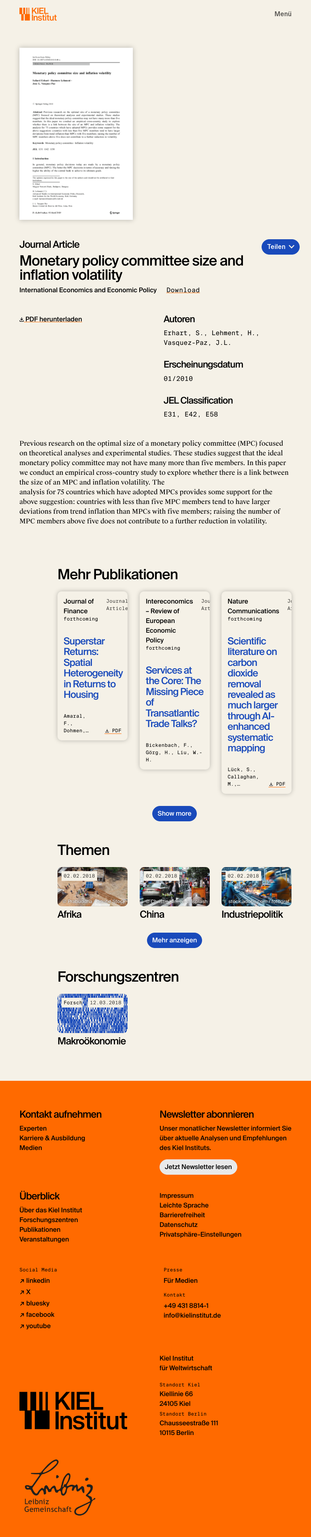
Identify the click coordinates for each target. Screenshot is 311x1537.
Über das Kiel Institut (50, 1210)
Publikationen (39, 1229)
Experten (33, 1128)
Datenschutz (179, 1224)
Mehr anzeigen (174, 940)
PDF (112, 730)
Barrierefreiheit (182, 1215)
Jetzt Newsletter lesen (198, 1167)
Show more (174, 813)
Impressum (177, 1195)
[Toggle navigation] (283, 14)
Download (183, 290)
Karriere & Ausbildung (52, 1138)
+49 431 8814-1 (186, 1305)
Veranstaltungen (44, 1239)
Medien (30, 1148)
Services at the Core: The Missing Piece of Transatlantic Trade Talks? (175, 697)
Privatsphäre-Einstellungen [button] (201, 1234)
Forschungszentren (48, 1220)
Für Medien (181, 1280)
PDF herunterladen (50, 319)
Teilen (276, 246)
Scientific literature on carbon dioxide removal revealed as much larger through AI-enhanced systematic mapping (252, 695)
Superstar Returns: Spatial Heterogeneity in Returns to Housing (93, 668)
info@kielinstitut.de (192, 1315)
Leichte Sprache (184, 1205)
